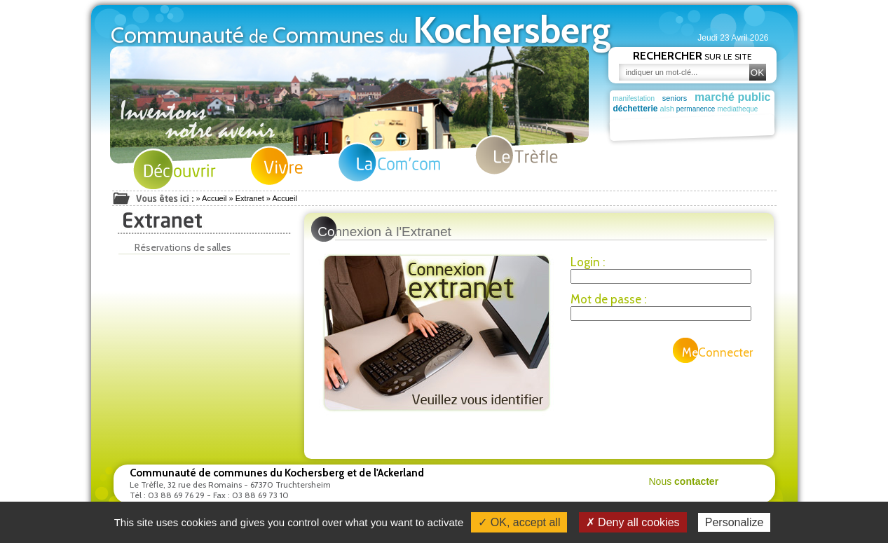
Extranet (249, 198)
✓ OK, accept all (519, 522)
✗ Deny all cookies (633, 522)
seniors (674, 98)
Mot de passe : (608, 299)
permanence (704, 109)
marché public (732, 97)
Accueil (214, 198)
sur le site (692, 55)
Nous (684, 481)
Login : (588, 262)
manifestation (634, 98)
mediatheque (750, 109)
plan (692, 119)
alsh (671, 108)
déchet (730, 120)
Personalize (734, 522)
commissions (635, 120)
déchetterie (635, 109)
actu (670, 119)
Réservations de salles (178, 247)
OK (757, 72)
